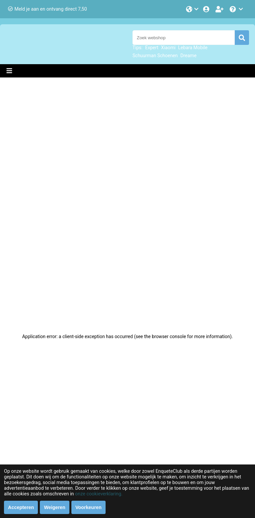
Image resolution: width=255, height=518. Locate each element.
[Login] (207, 9)
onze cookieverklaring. (99, 494)
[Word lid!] (220, 9)
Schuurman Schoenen (155, 55)
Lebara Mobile (193, 47)
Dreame (188, 55)
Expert (151, 47)
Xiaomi (168, 47)
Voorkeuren (88, 507)
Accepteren (21, 507)
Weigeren (54, 507)
